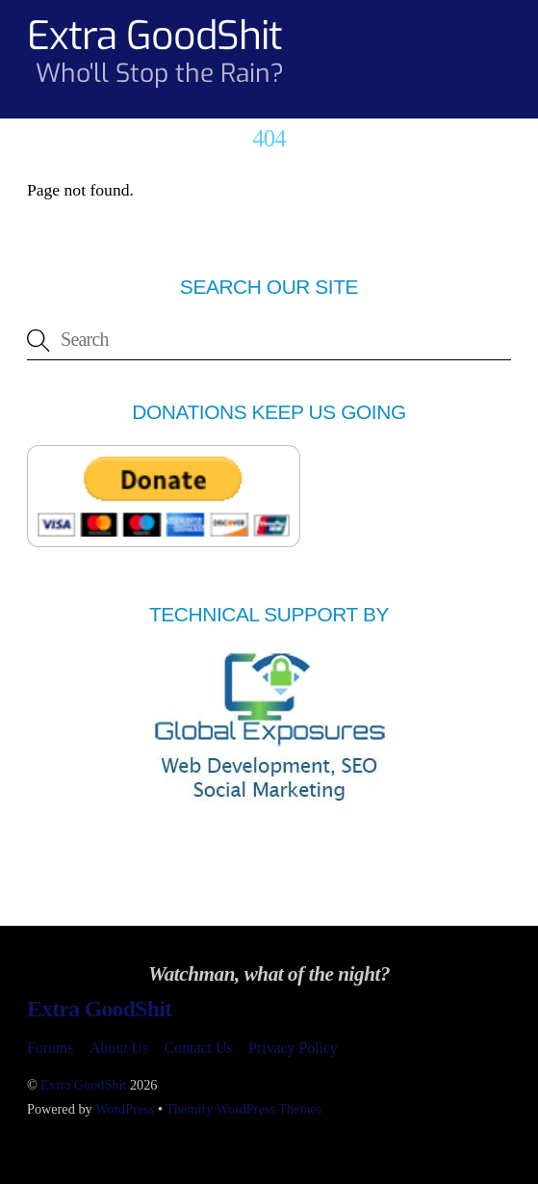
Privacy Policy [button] (293, 1047)
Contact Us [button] (199, 1047)
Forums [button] (50, 1047)
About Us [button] (119, 1047)
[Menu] (492, 26)
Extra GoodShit (83, 1084)
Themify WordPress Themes (243, 1109)
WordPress (124, 1109)
